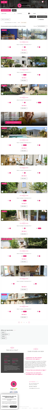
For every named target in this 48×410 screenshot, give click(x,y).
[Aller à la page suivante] (29, 322)
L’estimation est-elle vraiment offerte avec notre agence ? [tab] (34, 358)
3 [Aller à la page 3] (26, 322)
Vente (19, 22)
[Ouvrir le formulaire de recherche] (32, 17)
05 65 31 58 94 (33, 386)
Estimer (14, 10)
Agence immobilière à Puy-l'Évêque (10, 22)
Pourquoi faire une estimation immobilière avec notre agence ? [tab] (34, 373)
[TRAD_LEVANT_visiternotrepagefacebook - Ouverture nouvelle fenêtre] (14, 401)
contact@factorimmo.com (34, 388)
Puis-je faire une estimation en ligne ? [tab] (36, 370)
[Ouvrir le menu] (4, 2)
